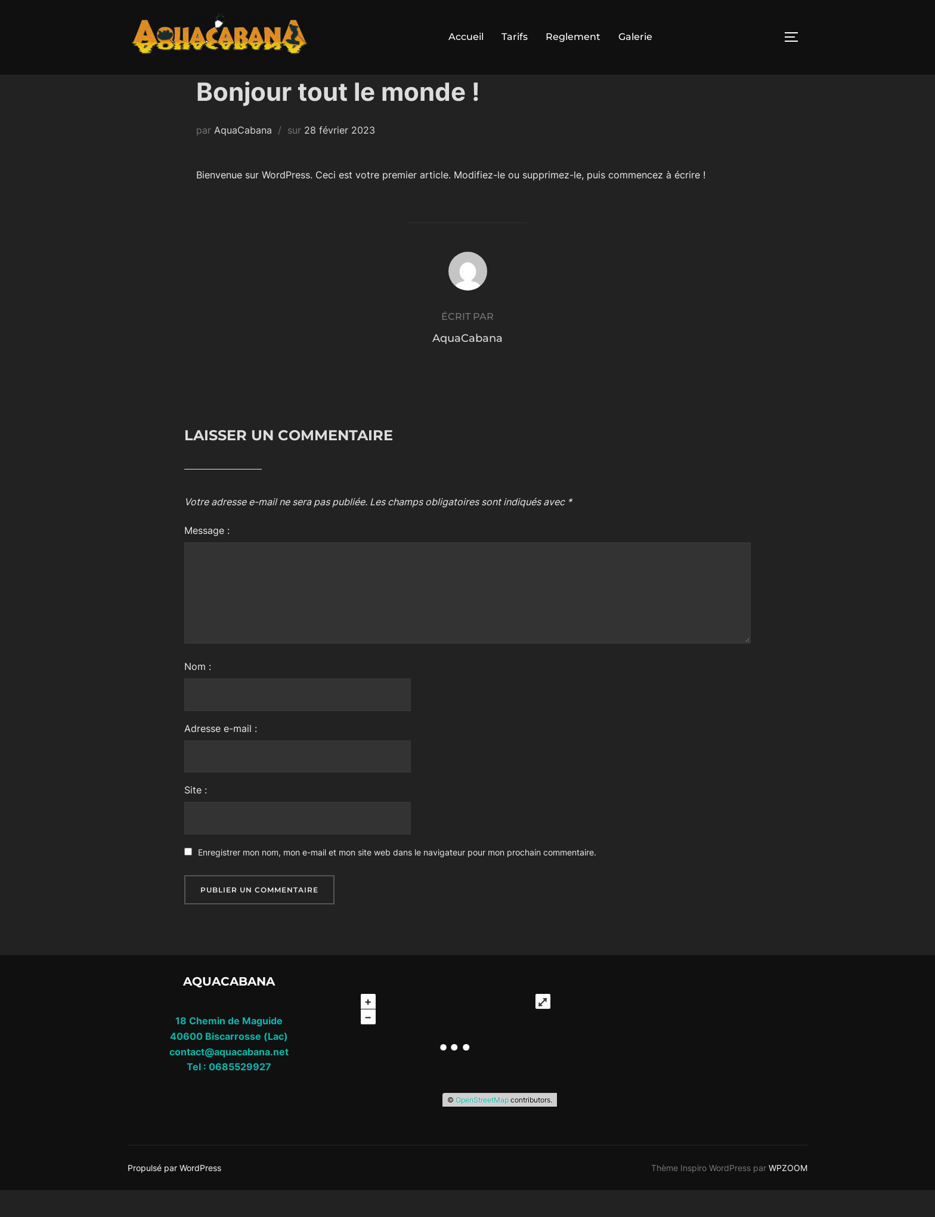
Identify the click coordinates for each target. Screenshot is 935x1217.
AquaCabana (243, 157)
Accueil (466, 36)
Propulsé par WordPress (174, 1194)
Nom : (197, 693)
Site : (195, 817)
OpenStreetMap (482, 1126)
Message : (207, 557)
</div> (694, 1054)
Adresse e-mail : (220, 755)
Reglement (573, 36)
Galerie (635, 36)
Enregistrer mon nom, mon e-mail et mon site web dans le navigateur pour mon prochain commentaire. (397, 879)
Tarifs (514, 36)
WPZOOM (788, 1194)
